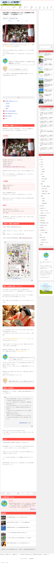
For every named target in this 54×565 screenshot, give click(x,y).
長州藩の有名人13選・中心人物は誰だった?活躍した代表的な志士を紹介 (48, 85)
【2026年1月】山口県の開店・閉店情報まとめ (48, 95)
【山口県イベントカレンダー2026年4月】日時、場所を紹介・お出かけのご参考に (48, 90)
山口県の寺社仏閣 (11, 18)
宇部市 (43, 200)
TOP (6, 554)
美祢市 (43, 176)
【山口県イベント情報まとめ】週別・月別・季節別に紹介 (48, 65)
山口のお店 (42, 205)
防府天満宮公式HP (23, 422)
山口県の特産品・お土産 (44, 222)
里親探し (7, 108)
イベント (9, 7)
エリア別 (2, 7)
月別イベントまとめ (44, 210)
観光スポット (14, 7)
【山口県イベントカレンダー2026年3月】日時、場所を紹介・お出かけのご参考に (46, 144)
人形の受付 (7, 103)
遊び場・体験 (42, 237)
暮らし (51, 7)
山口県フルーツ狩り (44, 242)
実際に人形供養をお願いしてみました (11, 113)
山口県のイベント (5, 18)
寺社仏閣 (32, 7)
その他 (41, 159)
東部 (42, 183)
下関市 (43, 198)
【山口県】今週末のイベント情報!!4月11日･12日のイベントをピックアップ (48, 54)
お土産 (40, 7)
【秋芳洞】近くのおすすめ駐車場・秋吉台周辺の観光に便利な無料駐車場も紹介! (48, 80)
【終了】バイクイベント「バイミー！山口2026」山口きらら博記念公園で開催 (46, 131)
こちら (47, 277)
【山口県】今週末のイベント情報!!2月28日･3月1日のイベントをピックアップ (46, 149)
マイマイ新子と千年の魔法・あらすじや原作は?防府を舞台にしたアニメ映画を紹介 (19, 537)
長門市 (43, 181)
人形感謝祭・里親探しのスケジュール (11, 101)
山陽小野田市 (44, 203)
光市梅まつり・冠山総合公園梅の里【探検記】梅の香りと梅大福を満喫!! (28, 549)
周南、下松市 (44, 188)
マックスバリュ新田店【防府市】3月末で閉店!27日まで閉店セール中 (17, 532)
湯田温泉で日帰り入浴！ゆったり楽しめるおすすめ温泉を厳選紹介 (48, 59)
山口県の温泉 (42, 220)
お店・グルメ (26, 7)
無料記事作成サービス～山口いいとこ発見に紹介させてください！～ (48, 70)
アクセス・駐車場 (44, 232)
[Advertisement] (18, 85)
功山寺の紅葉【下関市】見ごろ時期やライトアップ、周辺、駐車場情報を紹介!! (18, 522)
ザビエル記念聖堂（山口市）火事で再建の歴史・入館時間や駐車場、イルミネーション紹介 (48, 101)
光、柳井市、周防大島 (46, 186)
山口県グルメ (42, 227)
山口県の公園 (43, 239)
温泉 (47, 7)
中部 (42, 166)
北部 (42, 174)
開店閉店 (20, 7)
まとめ (6, 118)
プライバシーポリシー (24, 558)
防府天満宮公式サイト (17, 278)
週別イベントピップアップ (45, 213)
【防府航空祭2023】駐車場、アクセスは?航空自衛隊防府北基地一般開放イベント (19, 527)
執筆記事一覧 (33, 509)
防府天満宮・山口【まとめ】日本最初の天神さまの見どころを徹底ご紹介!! (10, 549)
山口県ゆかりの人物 (43, 225)
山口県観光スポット (43, 230)
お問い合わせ (31, 558)
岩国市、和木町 (44, 191)
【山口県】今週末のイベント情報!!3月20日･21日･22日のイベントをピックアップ (46, 126)
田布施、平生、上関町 (46, 193)
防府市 (17, 18)
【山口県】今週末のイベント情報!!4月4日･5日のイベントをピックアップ (48, 75)
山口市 (43, 169)
